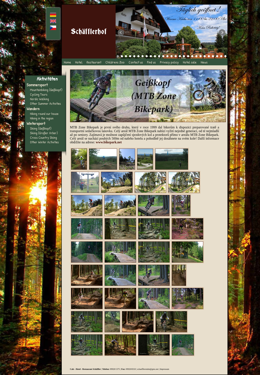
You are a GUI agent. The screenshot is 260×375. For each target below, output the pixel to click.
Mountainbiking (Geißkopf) (46, 90)
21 (201, 56)
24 (213, 56)
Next (222, 32)
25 (217, 56)
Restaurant (94, 62)
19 (192, 56)
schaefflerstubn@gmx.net (147, 369)
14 (172, 56)
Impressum (164, 369)
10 (155, 56)
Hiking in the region (41, 118)
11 (159, 56)
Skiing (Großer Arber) (44, 133)
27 (225, 56)
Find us (151, 62)
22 (205, 56)
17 (184, 56)
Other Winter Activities (44, 142)
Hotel (78, 62)
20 (196, 56)
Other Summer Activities (45, 103)
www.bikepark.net (109, 142)
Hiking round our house (44, 113)
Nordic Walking (39, 99)
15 (176, 56)
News (204, 62)
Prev (121, 32)
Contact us (136, 62)
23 (209, 56)
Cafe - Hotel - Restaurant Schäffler (85, 369)
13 (167, 56)
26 (221, 56)
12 (163, 56)
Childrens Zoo (115, 62)
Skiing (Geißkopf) (40, 128)
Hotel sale (190, 62)
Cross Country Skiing (43, 137)
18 (188, 56)
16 (180, 56)
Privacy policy (169, 62)
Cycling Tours (38, 94)
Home (67, 62)
